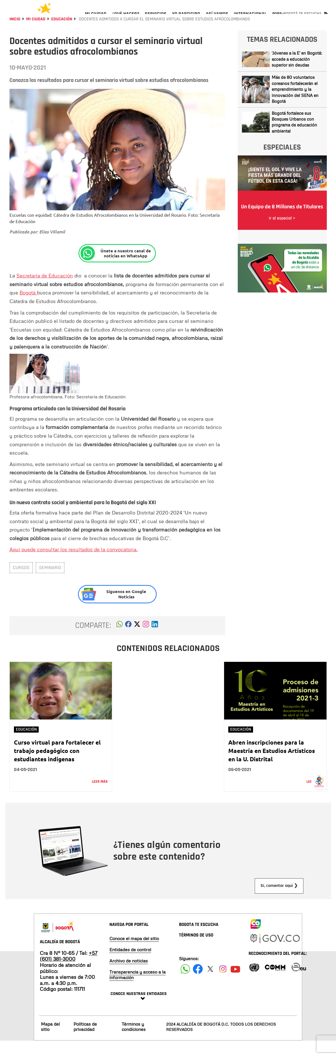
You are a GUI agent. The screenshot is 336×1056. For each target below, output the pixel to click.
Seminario (50, 582)
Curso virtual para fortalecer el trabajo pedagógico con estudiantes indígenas (57, 765)
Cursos (21, 582)
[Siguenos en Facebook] (185, 984)
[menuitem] (95, 18)
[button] (119, 640)
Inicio (14, 34)
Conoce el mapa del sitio (134, 953)
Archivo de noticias (128, 976)
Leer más (100, 796)
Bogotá (28, 307)
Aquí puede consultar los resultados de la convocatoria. (73, 564)
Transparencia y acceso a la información (137, 989)
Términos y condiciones (134, 1041)
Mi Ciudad (35, 34)
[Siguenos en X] (210, 984)
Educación (61, 34)
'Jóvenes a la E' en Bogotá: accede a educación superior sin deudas (297, 73)
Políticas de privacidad (85, 1041)
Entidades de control (130, 964)
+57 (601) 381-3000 (68, 971)
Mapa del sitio (50, 1041)
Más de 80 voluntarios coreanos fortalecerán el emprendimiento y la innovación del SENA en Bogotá (295, 104)
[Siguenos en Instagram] (223, 984)
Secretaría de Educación (44, 290)
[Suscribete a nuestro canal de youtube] (235, 984)
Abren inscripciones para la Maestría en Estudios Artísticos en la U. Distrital (271, 765)
